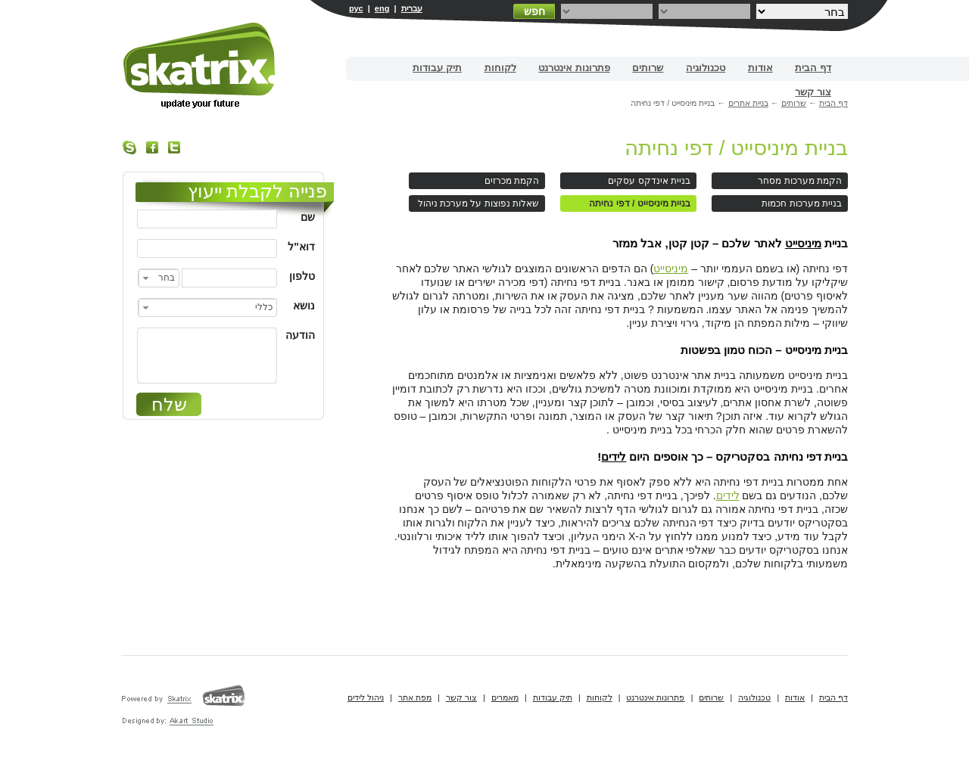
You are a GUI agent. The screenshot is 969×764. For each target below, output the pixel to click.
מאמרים (505, 697)
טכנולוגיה (705, 67)
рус (356, 8)
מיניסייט (803, 243)
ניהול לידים (365, 697)
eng (382, 8)
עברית (411, 8)
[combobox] (158, 278)
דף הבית (813, 67)
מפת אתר (415, 697)
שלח (169, 404)
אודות (760, 67)
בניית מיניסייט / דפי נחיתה (736, 148)
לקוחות (500, 67)
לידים (613, 456)
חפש (534, 11)
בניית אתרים (200, 65)
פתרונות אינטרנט (574, 67)
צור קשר (813, 92)
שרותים (647, 67)
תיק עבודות (437, 67)
